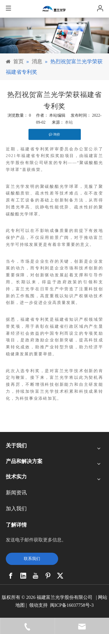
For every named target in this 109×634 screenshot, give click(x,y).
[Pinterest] (48, 576)
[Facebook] (11, 576)
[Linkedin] (23, 576)
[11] (54, 35)
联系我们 (32, 558)
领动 (33, 605)
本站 (69, 122)
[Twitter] (60, 576)
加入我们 (16, 508)
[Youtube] (35, 576)
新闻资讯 (16, 493)
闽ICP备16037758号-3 (72, 605)
